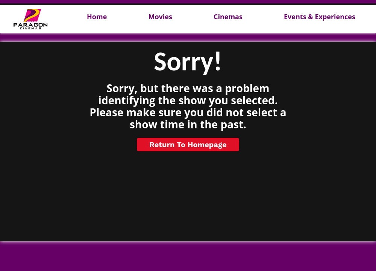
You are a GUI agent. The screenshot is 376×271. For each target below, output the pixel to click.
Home (97, 17)
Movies (160, 17)
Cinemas (228, 17)
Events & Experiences (319, 17)
